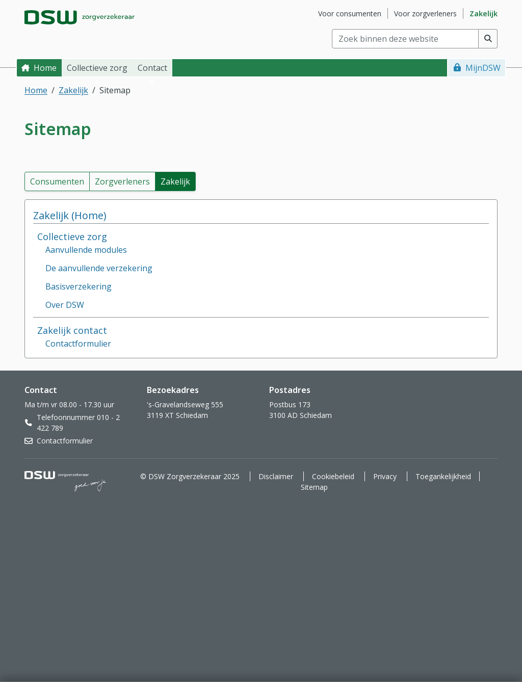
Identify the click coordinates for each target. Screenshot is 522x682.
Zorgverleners (122, 181)
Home (45, 67)
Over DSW (64, 304)
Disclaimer (275, 476)
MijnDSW (483, 67)
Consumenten (57, 181)
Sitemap (314, 487)
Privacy (385, 476)
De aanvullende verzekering (98, 268)
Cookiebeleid (333, 476)
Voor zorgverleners (425, 13)
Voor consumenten (349, 13)
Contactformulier (78, 343)
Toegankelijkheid (443, 476)
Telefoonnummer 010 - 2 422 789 (78, 422)
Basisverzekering (78, 286)
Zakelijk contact (72, 330)
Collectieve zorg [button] (97, 67)
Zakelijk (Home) (70, 215)
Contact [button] (152, 67)
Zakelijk (483, 13)
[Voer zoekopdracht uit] (488, 38)
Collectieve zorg (72, 236)
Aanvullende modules (86, 249)
